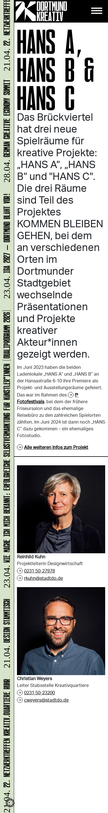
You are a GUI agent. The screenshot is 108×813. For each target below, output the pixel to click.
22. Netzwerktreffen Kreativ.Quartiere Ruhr (5, 745)
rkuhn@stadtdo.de (43, 578)
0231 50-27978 (39, 571)
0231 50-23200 (39, 692)
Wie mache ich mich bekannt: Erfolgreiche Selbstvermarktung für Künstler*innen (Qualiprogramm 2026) (5, 449)
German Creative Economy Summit (5, 131)
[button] (10, 803)
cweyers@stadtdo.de (46, 700)
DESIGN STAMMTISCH (5, 634)
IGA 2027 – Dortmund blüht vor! (5, 247)
